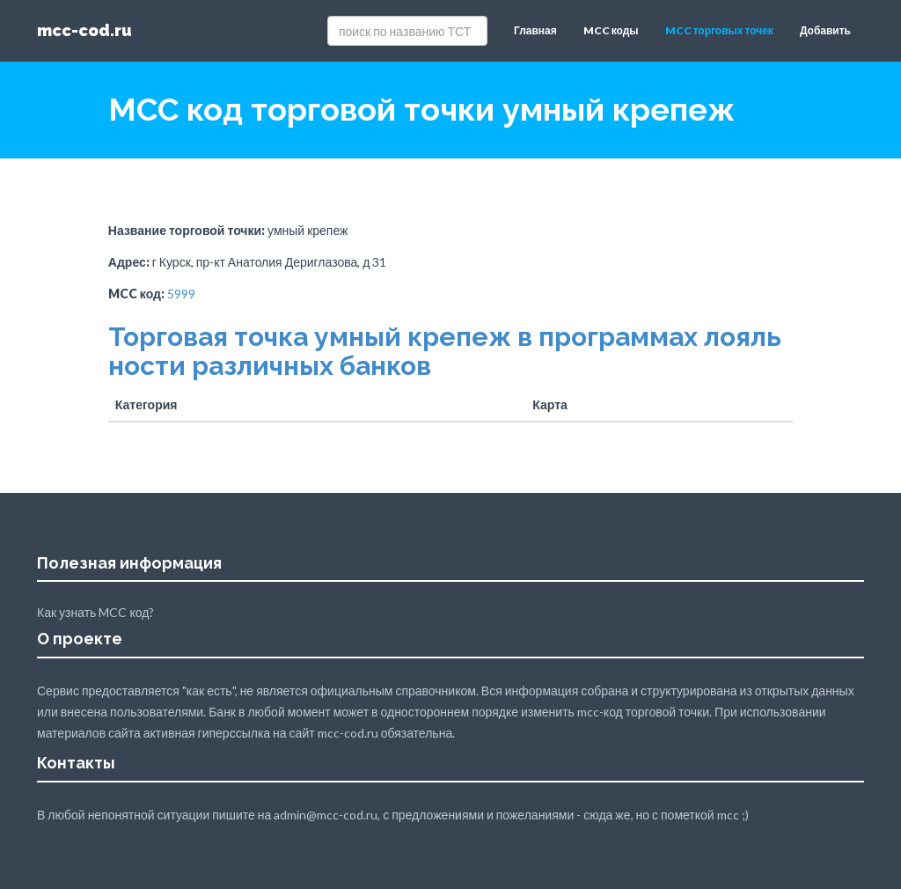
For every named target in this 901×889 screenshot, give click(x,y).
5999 (181, 293)
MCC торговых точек (719, 30)
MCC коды (611, 30)
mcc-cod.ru (84, 30)
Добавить (825, 30)
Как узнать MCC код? (95, 612)
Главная (535, 30)
